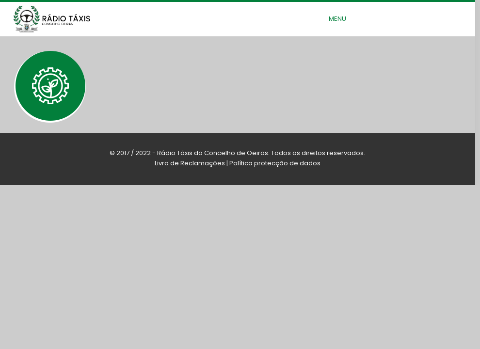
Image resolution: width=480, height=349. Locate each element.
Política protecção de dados (274, 163)
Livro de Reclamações (190, 163)
